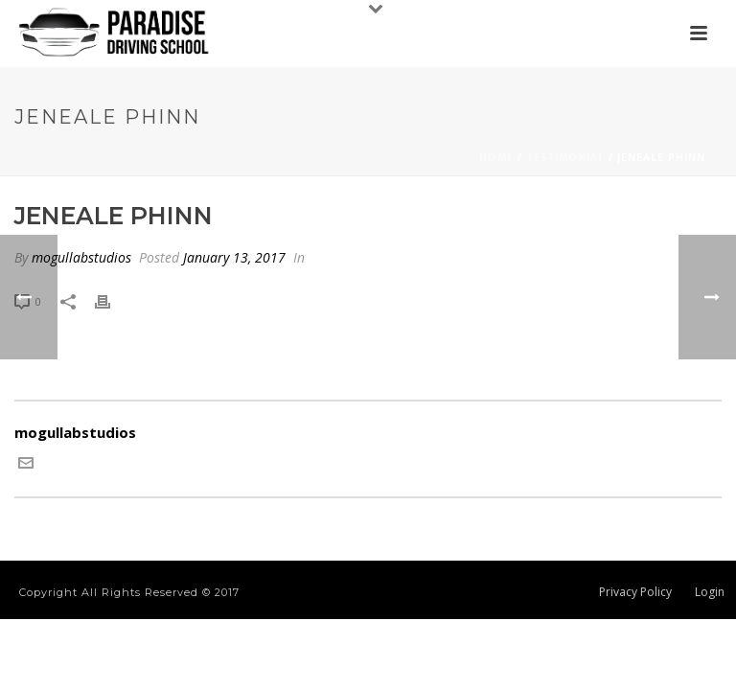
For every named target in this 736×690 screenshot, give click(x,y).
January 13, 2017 (234, 257)
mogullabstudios (81, 257)
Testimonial (565, 157)
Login (709, 592)
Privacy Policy (635, 592)
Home (496, 157)
